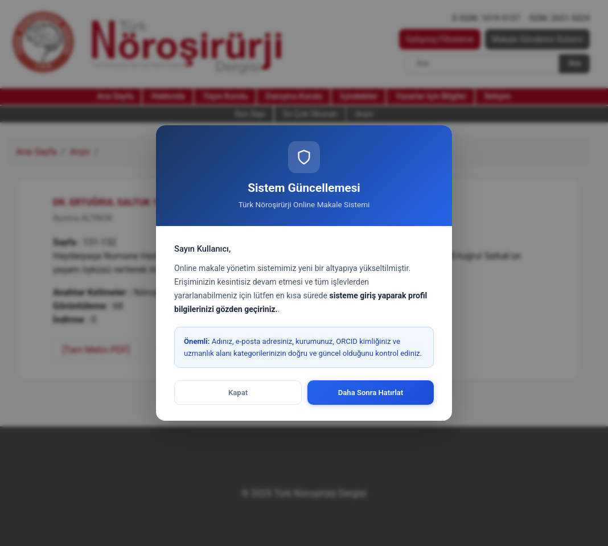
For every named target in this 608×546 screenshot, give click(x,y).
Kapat (238, 392)
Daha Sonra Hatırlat (371, 392)
